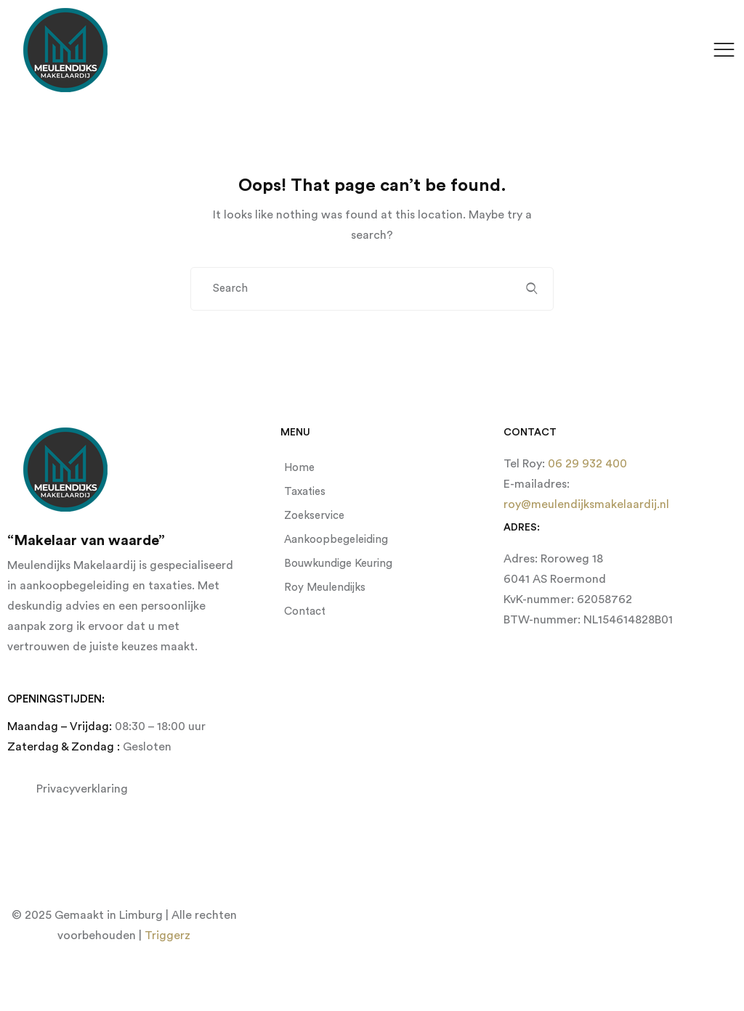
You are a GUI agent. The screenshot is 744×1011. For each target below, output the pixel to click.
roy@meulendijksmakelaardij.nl (586, 504)
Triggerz (167, 935)
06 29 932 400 (586, 464)
